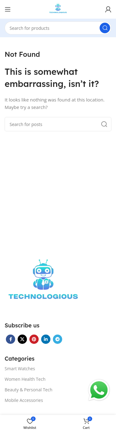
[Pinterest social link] (34, 339)
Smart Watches (20, 368)
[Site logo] (58, 9)
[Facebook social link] (10, 339)
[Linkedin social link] (45, 339)
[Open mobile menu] (8, 9)
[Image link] (43, 284)
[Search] (58, 27)
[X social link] (22, 339)
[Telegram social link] (57, 339)
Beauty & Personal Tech (28, 390)
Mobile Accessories (24, 400)
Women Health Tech (25, 379)
